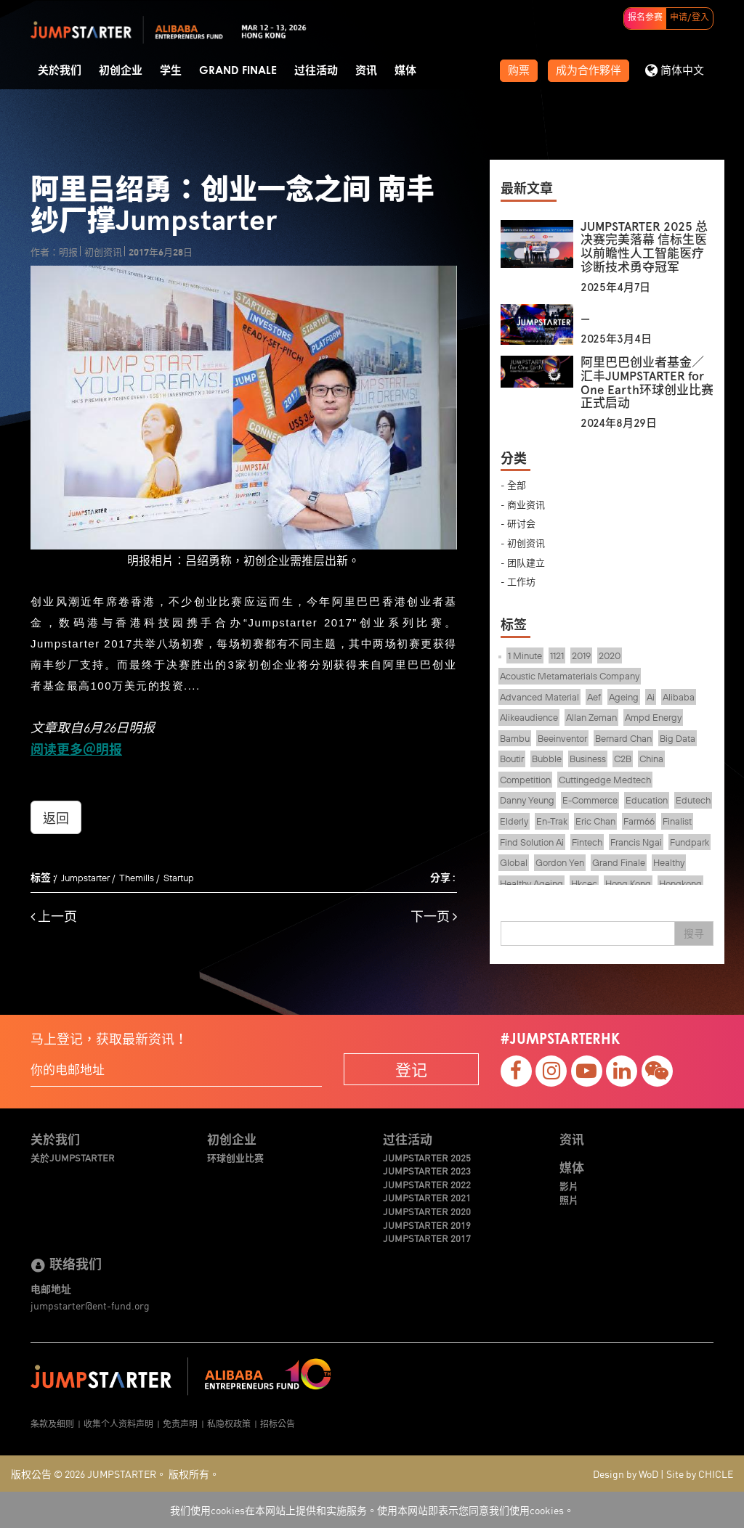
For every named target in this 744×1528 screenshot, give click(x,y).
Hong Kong (628, 883)
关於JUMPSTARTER (73, 1157)
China (651, 758)
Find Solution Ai (532, 842)
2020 (609, 655)
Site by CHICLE (699, 1473)
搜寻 (694, 933)
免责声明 (180, 1423)
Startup (178, 877)
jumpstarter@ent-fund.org (90, 1305)
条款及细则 (52, 1423)
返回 (56, 817)
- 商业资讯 (523, 504)
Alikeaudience (529, 717)
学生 (171, 70)
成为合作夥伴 (588, 70)
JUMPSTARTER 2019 (427, 1225)
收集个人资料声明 (118, 1423)
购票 (519, 70)
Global (513, 862)
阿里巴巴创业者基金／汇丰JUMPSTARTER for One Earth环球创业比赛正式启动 (647, 382)
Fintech (587, 842)
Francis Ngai (636, 842)
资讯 (366, 70)
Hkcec (584, 883)
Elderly (514, 821)
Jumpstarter (85, 877)
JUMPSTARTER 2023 (427, 1170)
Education (647, 800)
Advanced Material (539, 697)
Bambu (515, 738)
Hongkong (680, 883)
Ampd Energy (653, 717)
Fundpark (689, 842)
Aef (594, 697)
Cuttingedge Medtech (605, 779)
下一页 (434, 916)
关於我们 (59, 70)
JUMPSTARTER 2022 (427, 1184)
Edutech (693, 800)
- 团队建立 (523, 562)
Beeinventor (562, 738)
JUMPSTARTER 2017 (427, 1238)
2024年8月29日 (619, 423)
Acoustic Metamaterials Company (569, 676)
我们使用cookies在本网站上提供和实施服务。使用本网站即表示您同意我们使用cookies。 (372, 1510)
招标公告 (277, 1423)
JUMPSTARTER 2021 (427, 1197)
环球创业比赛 (235, 1157)
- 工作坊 (518, 581)
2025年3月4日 (616, 339)
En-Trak (551, 821)
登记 (411, 1069)
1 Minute (525, 655)
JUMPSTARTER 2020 (427, 1211)
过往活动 (316, 70)
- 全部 (513, 484)
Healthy (668, 862)
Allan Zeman (591, 717)
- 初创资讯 (523, 542)
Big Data (677, 738)
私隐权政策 (229, 1423)
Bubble (547, 758)
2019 (581, 655)
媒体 (405, 70)
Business (588, 758)
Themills (136, 877)
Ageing (624, 697)
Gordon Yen (559, 862)
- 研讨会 (518, 523)
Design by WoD (625, 1473)
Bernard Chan (623, 738)
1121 (557, 655)
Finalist (677, 821)
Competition (525, 779)
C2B (622, 758)
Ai (651, 697)
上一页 (54, 916)
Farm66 (639, 821)
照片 (568, 1199)
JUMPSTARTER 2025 (427, 1157)
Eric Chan (595, 821)
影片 (568, 1186)
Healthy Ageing (531, 883)
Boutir (512, 758)
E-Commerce (590, 800)
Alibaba (679, 697)
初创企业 (120, 70)
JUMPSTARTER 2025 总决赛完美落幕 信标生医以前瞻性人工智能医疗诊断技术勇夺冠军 (644, 246)
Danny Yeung (527, 800)
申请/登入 (689, 18)
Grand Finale (238, 70)
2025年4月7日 (615, 287)
